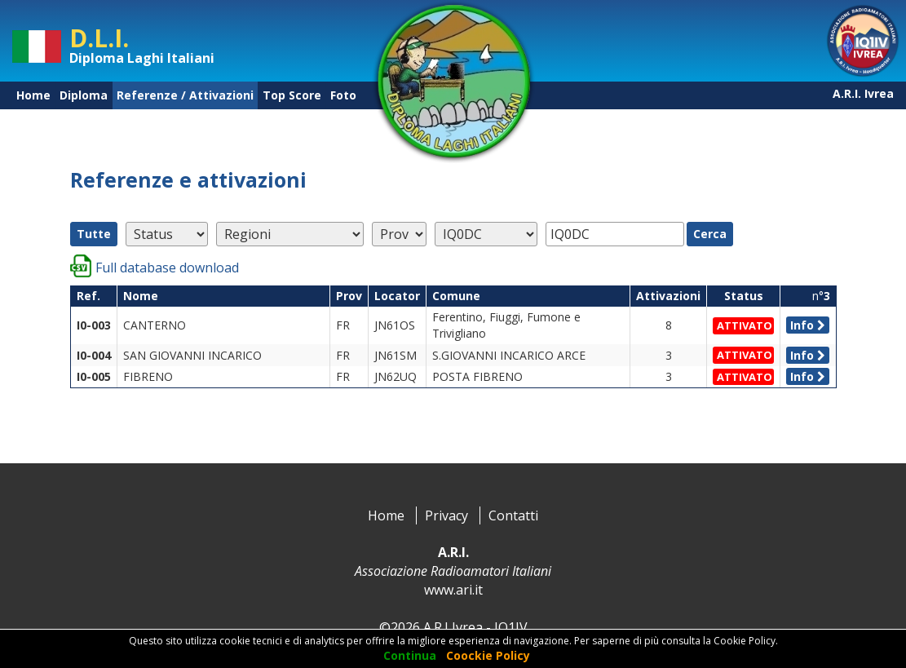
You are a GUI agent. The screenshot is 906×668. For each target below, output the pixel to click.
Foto (343, 95)
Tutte (94, 233)
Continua (409, 655)
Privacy (446, 515)
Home (33, 95)
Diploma (84, 95)
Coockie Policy (488, 655)
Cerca (710, 233)
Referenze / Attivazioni (185, 95)
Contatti (513, 515)
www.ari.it (453, 590)
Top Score (292, 95)
